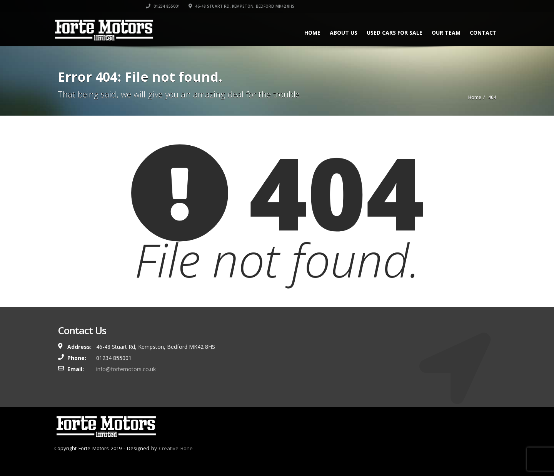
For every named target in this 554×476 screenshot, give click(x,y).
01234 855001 (365, 5)
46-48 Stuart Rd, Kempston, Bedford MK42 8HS (443, 5)
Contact (477, 32)
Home (307, 32)
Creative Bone (176, 448)
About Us (338, 32)
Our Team (440, 32)
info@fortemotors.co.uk (126, 369)
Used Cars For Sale (389, 32)
